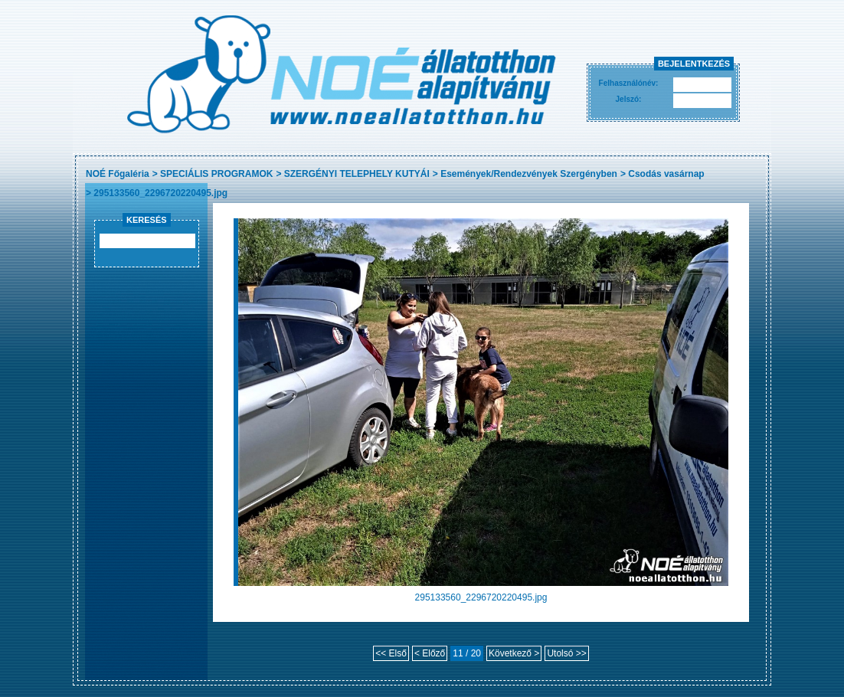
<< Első (391, 653)
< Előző (429, 653)
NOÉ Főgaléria (117, 174)
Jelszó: (629, 99)
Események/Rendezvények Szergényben (528, 174)
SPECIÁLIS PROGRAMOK (216, 174)
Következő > (514, 653)
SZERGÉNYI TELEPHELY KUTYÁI (357, 174)
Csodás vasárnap (666, 174)
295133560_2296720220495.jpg (160, 193)
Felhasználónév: (629, 83)
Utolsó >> (566, 653)
